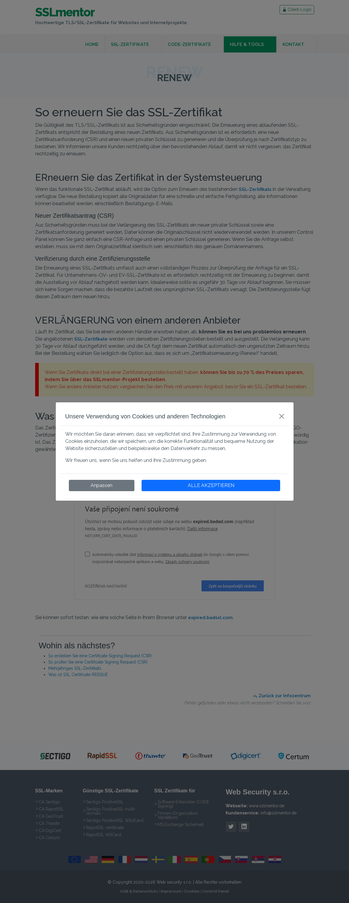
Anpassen (101, 485)
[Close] (281, 416)
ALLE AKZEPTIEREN (211, 485)
